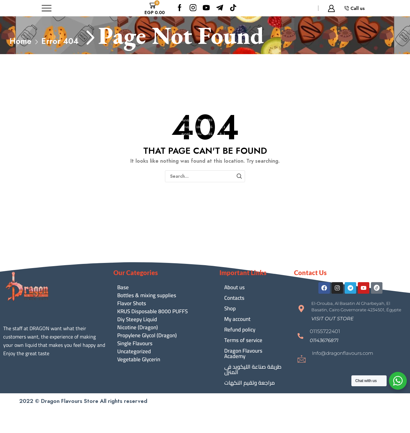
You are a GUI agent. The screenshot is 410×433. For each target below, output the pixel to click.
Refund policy (239, 329)
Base (123, 287)
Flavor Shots (131, 303)
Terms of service (243, 340)
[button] (332, 318)
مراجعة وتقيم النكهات (249, 383)
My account (237, 319)
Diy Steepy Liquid (137, 319)
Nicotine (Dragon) (137, 327)
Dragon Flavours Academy (243, 353)
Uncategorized (134, 351)
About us (234, 287)
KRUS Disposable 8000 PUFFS (152, 311)
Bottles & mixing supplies (146, 295)
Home (20, 41)
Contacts (234, 298)
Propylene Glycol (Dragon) (147, 335)
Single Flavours (134, 343)
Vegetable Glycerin (138, 359)
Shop (230, 308)
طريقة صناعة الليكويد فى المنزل (253, 369)
